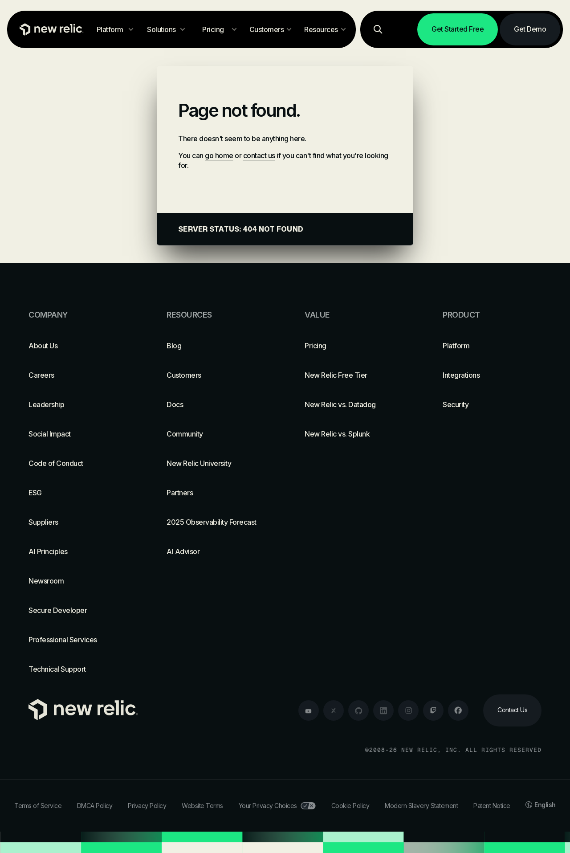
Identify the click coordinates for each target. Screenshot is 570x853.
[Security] (492, 404)
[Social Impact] (77, 434)
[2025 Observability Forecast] (216, 522)
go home (219, 155)
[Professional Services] (77, 640)
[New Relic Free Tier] (354, 375)
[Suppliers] (77, 522)
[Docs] (216, 404)
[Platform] (492, 346)
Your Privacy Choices (277, 805)
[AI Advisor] (216, 551)
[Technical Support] (77, 669)
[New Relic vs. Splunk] (354, 434)
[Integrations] (492, 375)
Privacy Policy (147, 805)
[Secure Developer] (77, 610)
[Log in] (404, 29)
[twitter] (333, 710)
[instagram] (408, 710)
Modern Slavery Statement (421, 805)
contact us (259, 155)
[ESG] (77, 493)
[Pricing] (354, 346)
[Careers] (77, 375)
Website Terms (202, 805)
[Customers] (216, 375)
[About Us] (77, 346)
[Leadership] (77, 404)
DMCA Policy (95, 805)
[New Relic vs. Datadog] (354, 404)
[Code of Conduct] (77, 463)
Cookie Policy (350, 805)
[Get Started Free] (457, 29)
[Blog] (216, 346)
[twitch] (433, 710)
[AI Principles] (77, 551)
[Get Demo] (530, 29)
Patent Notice (491, 805)
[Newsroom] (77, 581)
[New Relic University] (216, 463)
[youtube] (308, 710)
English (540, 804)
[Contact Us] (512, 710)
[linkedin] (383, 710)
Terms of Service (37, 805)
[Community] (216, 434)
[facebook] (458, 710)
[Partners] (216, 493)
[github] (358, 710)
